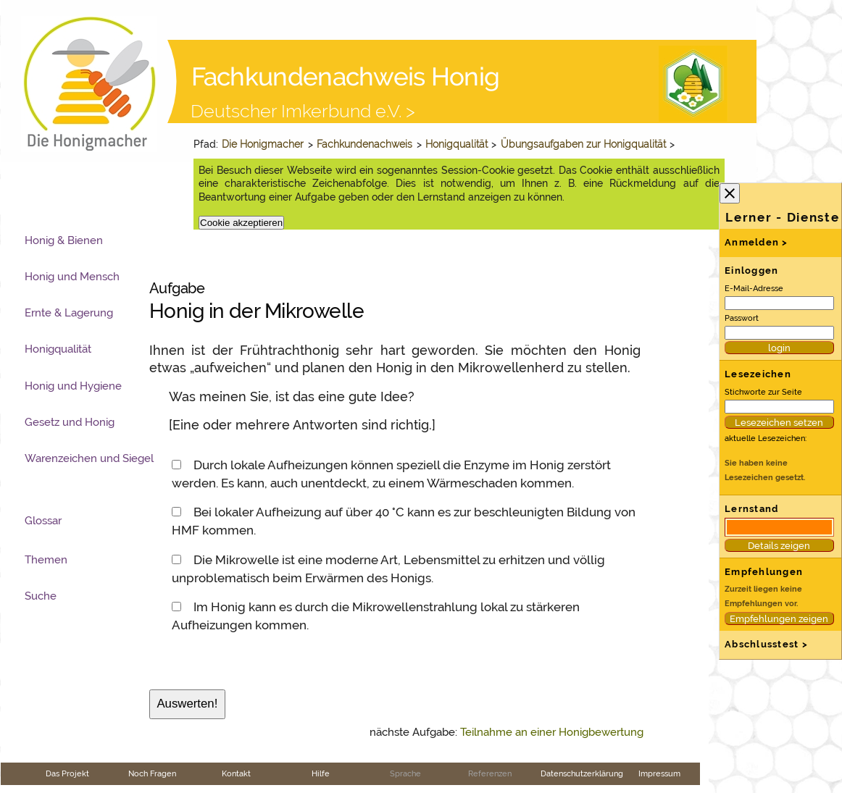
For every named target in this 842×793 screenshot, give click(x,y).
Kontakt (236, 773)
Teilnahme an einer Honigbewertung (551, 732)
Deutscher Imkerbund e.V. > (303, 111)
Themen (46, 559)
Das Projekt (67, 773)
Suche (41, 596)
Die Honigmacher (263, 144)
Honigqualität (456, 144)
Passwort (742, 318)
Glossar (43, 520)
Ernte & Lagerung (69, 312)
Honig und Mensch (72, 276)
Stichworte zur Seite (763, 392)
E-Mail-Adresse (754, 288)
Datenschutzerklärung (582, 773)
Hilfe (321, 773)
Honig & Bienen (64, 240)
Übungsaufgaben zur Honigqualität (583, 144)
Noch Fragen (152, 773)
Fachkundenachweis (364, 144)
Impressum (659, 773)
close (729, 193)
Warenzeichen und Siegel (89, 458)
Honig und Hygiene (73, 386)
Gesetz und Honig (69, 422)
